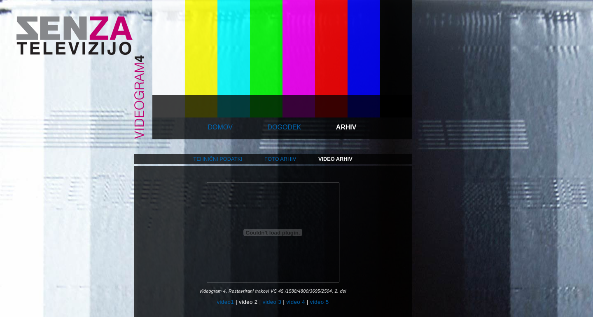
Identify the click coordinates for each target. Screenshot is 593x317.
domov (220, 127)
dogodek (284, 127)
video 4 (295, 302)
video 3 (272, 302)
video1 (225, 302)
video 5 (319, 302)
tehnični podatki (217, 159)
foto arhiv (280, 159)
